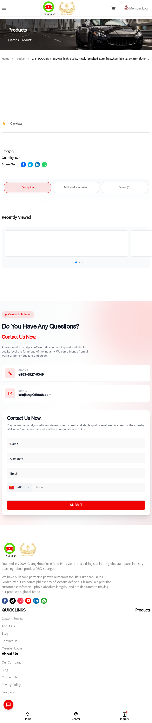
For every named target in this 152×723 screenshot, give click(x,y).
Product (20, 59)
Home (5, 59)
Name (13, 444)
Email (13, 473)
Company (15, 459)
